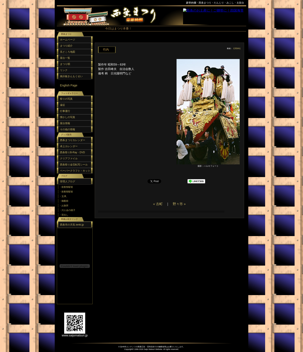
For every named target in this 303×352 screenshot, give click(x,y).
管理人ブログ (67, 181)
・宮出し (63, 215)
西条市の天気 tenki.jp (72, 224)
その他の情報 (67, 129)
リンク (64, 70)
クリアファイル (69, 158)
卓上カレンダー (69, 146)
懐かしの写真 (67, 117)
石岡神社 (237, 48)
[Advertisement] (168, 40)
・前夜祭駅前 (66, 187)
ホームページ (67, 39)
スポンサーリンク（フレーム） (214, 16)
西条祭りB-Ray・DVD (72, 152)
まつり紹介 (66, 45)
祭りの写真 (66, 98)
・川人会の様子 (67, 210)
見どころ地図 (67, 51)
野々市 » (179, 204)
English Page (68, 85)
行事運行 (65, 111)
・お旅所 (63, 205)
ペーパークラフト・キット (75, 170)
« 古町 (158, 204)
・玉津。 (63, 196)
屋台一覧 (65, 57)
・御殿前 (63, 201)
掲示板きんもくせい (71, 76)
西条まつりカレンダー (72, 140)
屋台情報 (65, 123)
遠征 (62, 104)
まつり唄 (65, 64)
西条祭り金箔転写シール (74, 164)
